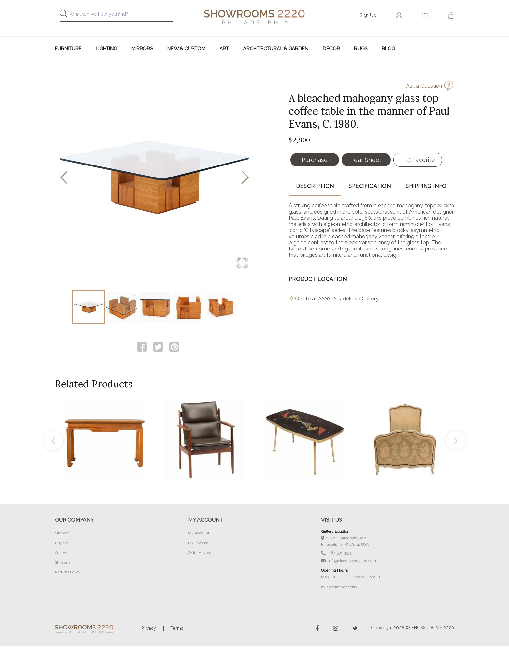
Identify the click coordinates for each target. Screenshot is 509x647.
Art (224, 49)
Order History (199, 553)
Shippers (62, 563)
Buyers (61, 543)
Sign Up (368, 15)
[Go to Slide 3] (155, 307)
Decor (331, 49)
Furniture (68, 49)
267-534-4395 (336, 553)
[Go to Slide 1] (88, 307)
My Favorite (198, 543)
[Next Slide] (246, 178)
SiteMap (62, 533)
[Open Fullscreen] (242, 262)
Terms (176, 628)
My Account (198, 533)
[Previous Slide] (64, 178)
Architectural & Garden (275, 49)
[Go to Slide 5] (221, 307)
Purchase (315, 159)
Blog (388, 49)
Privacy (148, 628)
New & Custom (186, 49)
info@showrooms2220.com (348, 561)
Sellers (61, 553)
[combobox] (121, 16)
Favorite (423, 159)
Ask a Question (424, 86)
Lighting (106, 49)
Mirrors (142, 49)
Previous (53, 441)
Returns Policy (68, 572)
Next (455, 441)
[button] (155, 177)
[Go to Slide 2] (122, 307)
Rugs (360, 49)
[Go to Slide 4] (188, 307)
